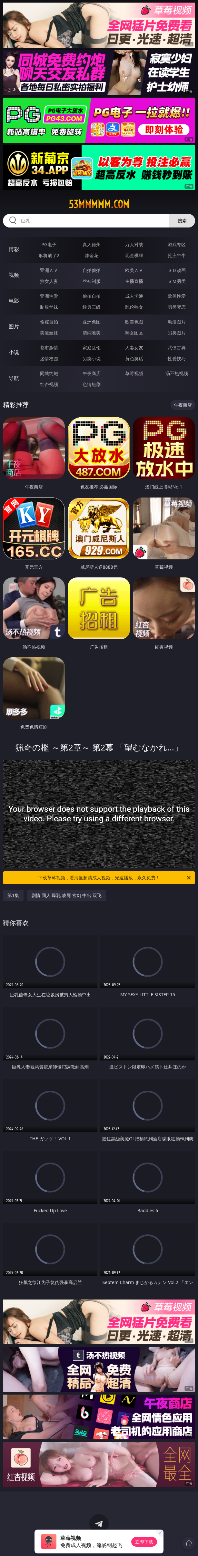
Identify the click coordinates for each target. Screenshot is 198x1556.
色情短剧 (92, 384)
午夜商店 (92, 373)
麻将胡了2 (49, 255)
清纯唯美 (92, 333)
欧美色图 (134, 322)
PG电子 (49, 244)
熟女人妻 (49, 281)
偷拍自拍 (92, 296)
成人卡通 (134, 296)
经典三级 (92, 307)
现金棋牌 (134, 255)
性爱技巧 (177, 358)
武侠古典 (177, 347)
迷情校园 (49, 358)
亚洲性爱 (49, 296)
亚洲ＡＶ (49, 270)
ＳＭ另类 (177, 281)
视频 (14, 274)
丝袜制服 (92, 281)
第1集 (13, 895)
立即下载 (144, 1542)
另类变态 (177, 307)
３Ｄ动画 (177, 270)
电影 (14, 300)
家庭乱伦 (92, 347)
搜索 (182, 220)
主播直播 (134, 281)
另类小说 (92, 358)
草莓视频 (134, 373)
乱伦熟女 (134, 307)
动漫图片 (177, 322)
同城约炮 (49, 373)
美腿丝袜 (49, 333)
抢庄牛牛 (177, 255)
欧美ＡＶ (134, 270)
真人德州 (92, 244)
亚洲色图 (92, 322)
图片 (14, 326)
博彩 (14, 249)
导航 (14, 378)
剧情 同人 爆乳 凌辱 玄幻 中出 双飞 (66, 895)
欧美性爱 (177, 296)
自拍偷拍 (92, 270)
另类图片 (177, 333)
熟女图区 (134, 333)
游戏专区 (177, 244)
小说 (14, 352)
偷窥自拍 (49, 322)
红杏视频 (49, 384)
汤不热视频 (176, 373)
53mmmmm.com (99, 204)
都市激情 (49, 347)
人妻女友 (134, 347)
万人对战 (134, 244)
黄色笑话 (134, 358)
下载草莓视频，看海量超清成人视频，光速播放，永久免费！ (115, 878)
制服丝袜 (49, 307)
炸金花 (91, 255)
